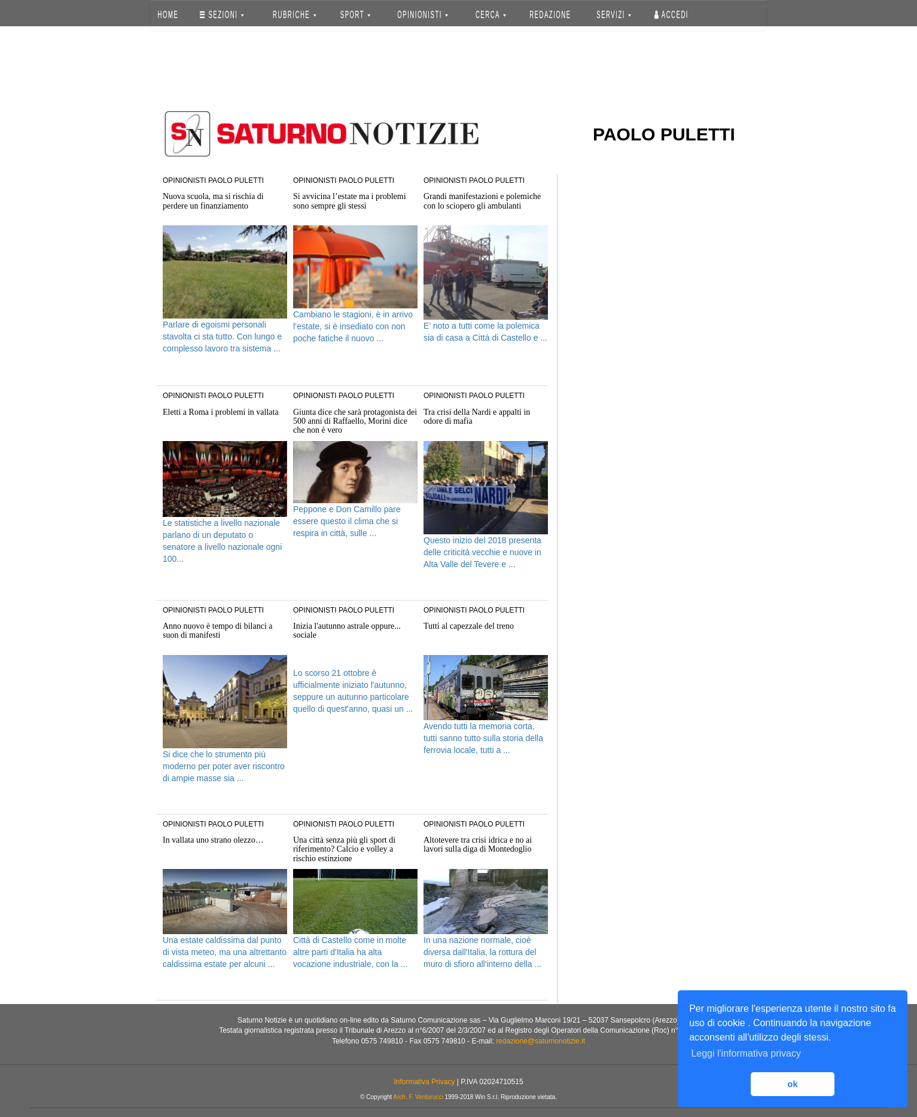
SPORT (355, 15)
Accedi (671, 15)
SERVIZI (613, 15)
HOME (168, 15)
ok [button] (793, 1084)
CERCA (491, 15)
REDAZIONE (550, 15)
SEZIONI (221, 15)
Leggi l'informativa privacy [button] (746, 1053)
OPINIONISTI (423, 15)
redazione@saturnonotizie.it (540, 1041)
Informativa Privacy (424, 1082)
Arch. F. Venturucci (418, 1097)
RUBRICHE (294, 15)
